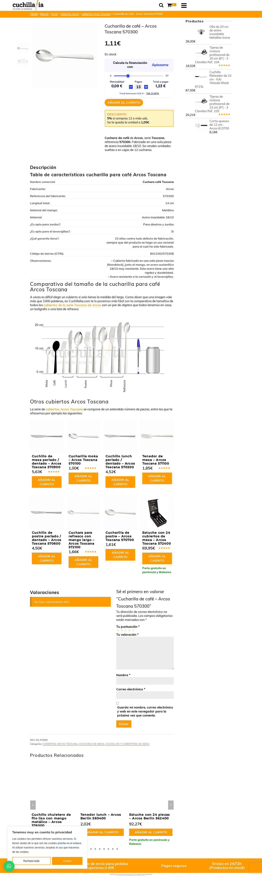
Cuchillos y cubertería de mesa (128, 744)
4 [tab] (100, 849)
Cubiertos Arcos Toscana (60, 744)
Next (171, 805)
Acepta (67, 861)
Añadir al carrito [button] (46, 482)
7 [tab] (113, 849)
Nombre (123, 675)
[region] (47, 847)
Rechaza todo (31, 861)
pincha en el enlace (69, 843)
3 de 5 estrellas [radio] (125, 630)
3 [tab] (95, 849)
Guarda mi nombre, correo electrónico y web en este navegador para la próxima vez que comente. (145, 711)
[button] (9, 866)
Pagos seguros (173, 865)
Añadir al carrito (124, 102)
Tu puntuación (128, 626)
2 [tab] (91, 849)
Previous (33, 805)
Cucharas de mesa (91, 744)
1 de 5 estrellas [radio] (117, 630)
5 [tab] (104, 849)
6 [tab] (108, 849)
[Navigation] (227, 5)
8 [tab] (117, 849)
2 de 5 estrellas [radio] (121, 630)
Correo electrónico (130, 689)
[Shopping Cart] (216, 5)
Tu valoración (127, 634)
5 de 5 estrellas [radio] (133, 630)
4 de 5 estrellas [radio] (129, 630)
